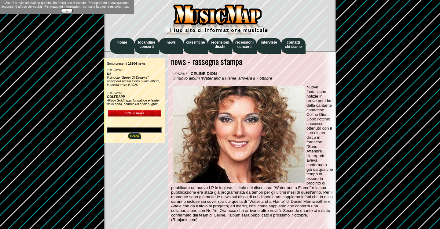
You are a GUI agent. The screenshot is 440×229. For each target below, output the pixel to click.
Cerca (134, 136)
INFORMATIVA (119, 6)
